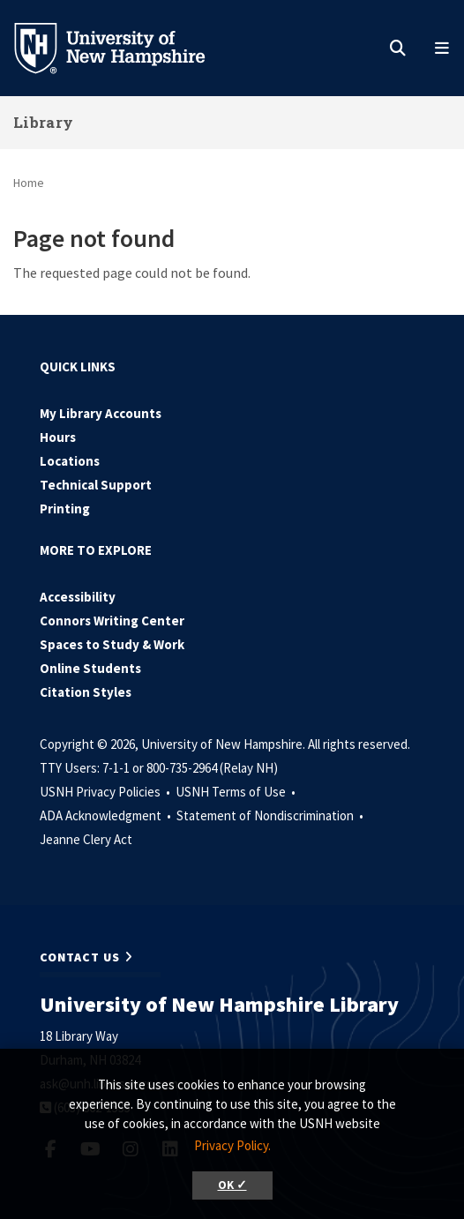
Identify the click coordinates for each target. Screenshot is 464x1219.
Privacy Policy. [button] (232, 1145)
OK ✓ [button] (232, 1185)
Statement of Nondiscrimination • (271, 815)
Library (43, 122)
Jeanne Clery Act (86, 839)
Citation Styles (85, 692)
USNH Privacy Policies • (106, 791)
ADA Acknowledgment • (107, 815)
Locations (70, 460)
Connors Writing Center (112, 620)
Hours (58, 437)
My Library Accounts (100, 413)
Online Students (90, 668)
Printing (65, 508)
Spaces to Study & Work (112, 644)
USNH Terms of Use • (237, 791)
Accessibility (78, 596)
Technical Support (96, 484)
